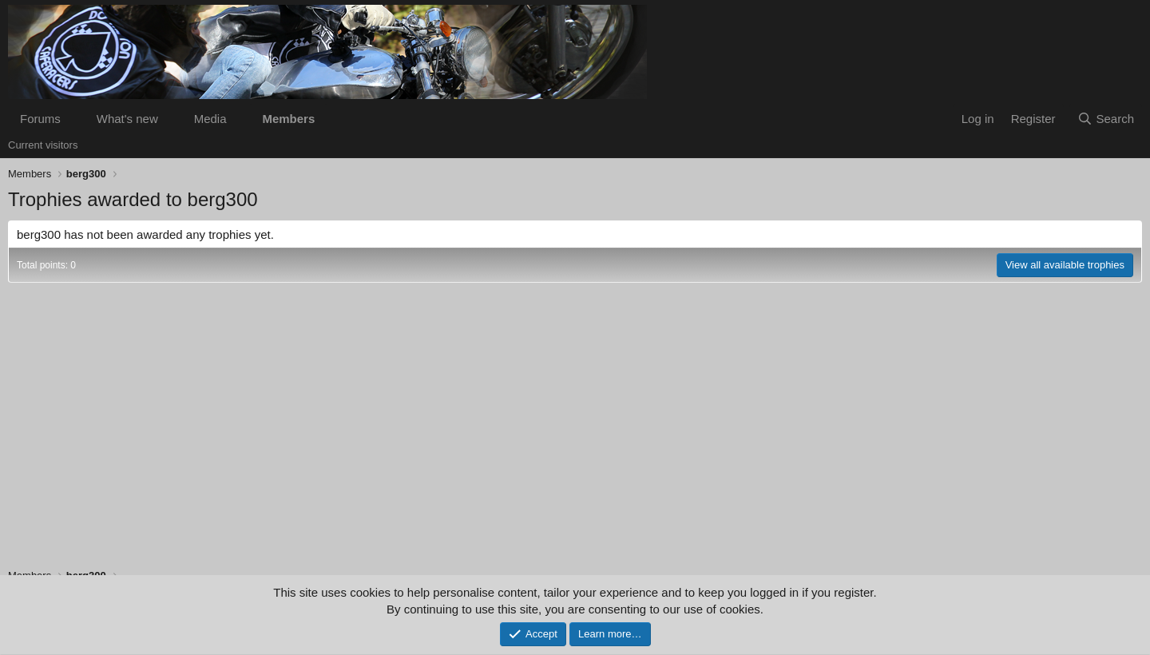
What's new (127, 118)
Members (288, 118)
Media (210, 118)
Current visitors (42, 145)
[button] (73, 118)
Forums (40, 118)
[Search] (1105, 118)
